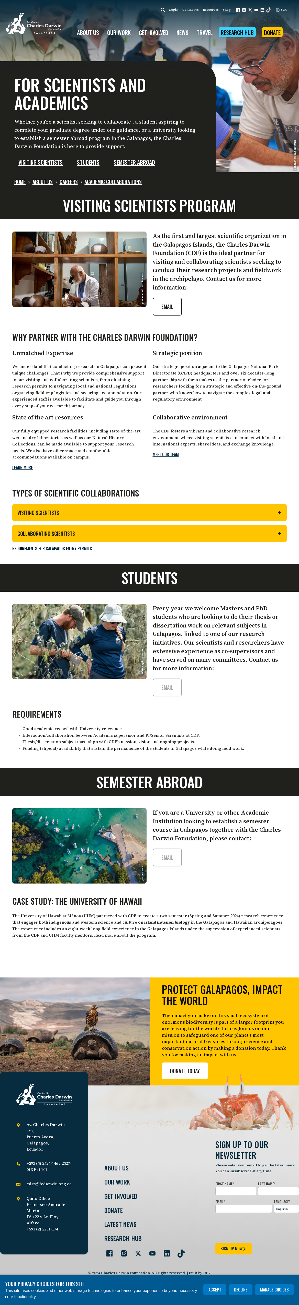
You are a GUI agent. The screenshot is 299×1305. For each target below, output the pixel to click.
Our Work (117, 1182)
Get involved (120, 1196)
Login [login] (173, 10)
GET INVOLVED (153, 32)
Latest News (120, 1224)
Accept (214, 1290)
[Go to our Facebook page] (107, 1251)
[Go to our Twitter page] (136, 1251)
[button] (238, 10)
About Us (116, 1168)
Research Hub (237, 32)
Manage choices (274, 1290)
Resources (211, 10)
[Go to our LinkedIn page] (165, 1251)
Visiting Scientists (149, 512)
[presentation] (254, 1227)
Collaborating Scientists (149, 533)
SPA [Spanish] (281, 10)
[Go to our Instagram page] (122, 1251)
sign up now (233, 1249)
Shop (227, 10)
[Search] (163, 9)
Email (167, 306)
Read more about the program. (125, 935)
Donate (272, 32)
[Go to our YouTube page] (150, 1251)
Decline (240, 1290)
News (182, 32)
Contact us (190, 10)
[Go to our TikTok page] (179, 1251)
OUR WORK (119, 32)
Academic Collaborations (113, 181)
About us (42, 181)
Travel (205, 32)
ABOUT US (88, 32)
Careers (69, 181)
